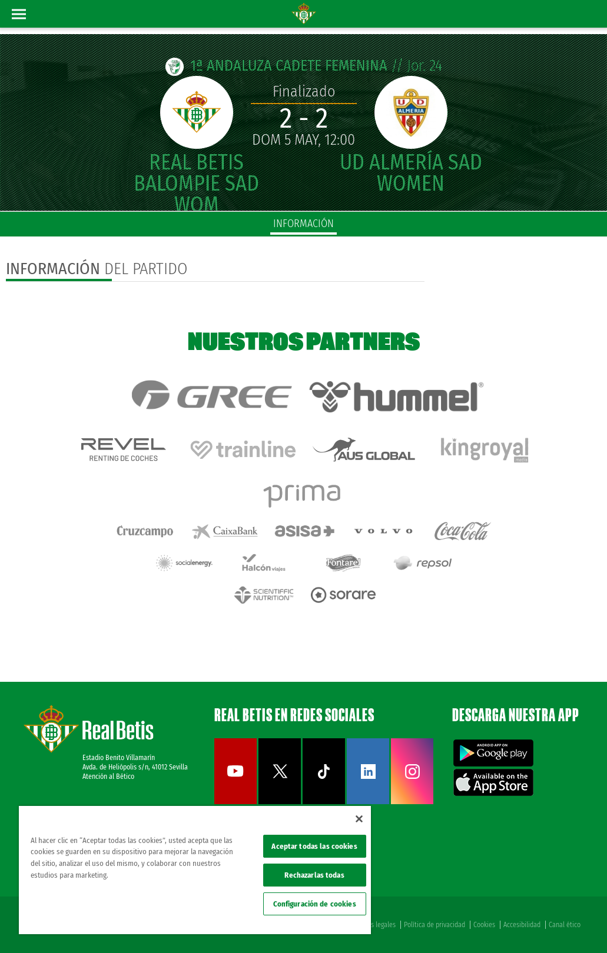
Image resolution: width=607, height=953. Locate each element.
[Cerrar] (359, 818)
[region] (195, 870)
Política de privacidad (434, 925)
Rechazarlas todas (314, 875)
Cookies (484, 925)
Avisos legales (376, 925)
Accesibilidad (521, 925)
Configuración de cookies (314, 903)
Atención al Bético (108, 776)
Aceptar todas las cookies (314, 846)
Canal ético (565, 925)
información (303, 223)
